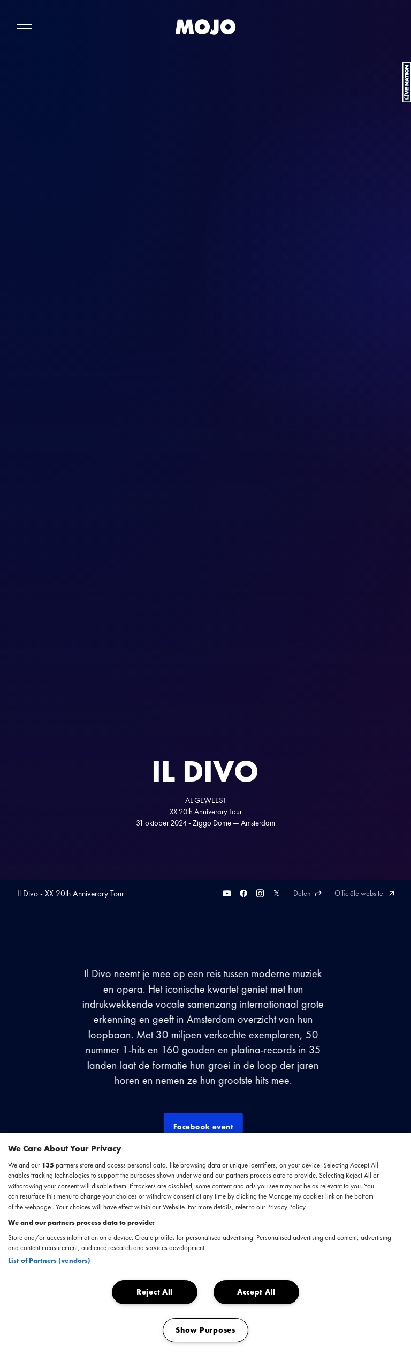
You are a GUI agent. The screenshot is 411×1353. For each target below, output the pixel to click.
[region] (205, 1243)
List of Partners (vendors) (49, 1260)
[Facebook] (243, 893)
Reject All (154, 1292)
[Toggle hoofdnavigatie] (24, 26)
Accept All (256, 1292)
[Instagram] (260, 893)
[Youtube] (226, 893)
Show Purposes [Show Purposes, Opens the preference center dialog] (205, 1330)
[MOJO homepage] (205, 26)
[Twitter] (277, 893)
